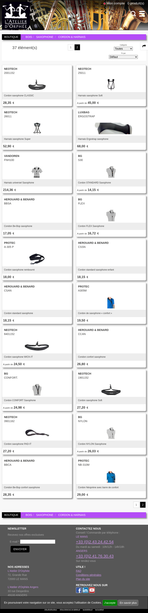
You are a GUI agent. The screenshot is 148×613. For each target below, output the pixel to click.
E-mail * (14, 541)
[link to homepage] (16, 15)
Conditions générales (88, 574)
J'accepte (110, 602)
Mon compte (116, 3)
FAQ (78, 570)
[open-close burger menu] (142, 14)
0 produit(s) (135, 3)
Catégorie (123, 45)
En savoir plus (128, 602)
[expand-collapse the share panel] (144, 46)
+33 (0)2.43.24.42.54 (95, 542)
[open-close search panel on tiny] (133, 14)
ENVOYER (20, 549)
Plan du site (83, 579)
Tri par (123, 53)
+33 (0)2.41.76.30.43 (95, 556)
